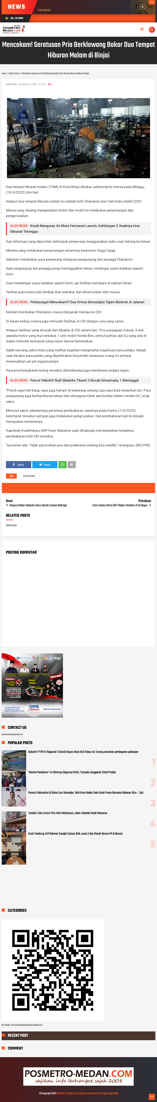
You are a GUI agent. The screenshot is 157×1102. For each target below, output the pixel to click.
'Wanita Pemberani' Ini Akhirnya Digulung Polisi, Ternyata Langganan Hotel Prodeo (72, 772)
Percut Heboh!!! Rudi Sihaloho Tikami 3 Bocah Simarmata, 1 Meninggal (84, 380)
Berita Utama (29, 476)
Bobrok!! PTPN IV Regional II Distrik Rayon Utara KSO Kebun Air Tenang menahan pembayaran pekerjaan (83, 752)
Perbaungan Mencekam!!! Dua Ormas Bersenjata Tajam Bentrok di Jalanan (87, 302)
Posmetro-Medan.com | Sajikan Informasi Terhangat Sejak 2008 (87, 1093)
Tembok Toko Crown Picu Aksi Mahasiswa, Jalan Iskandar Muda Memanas (67, 813)
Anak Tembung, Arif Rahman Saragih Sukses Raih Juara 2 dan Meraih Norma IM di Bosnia (75, 833)
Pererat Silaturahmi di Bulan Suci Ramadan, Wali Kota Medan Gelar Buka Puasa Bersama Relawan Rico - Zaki (85, 793)
